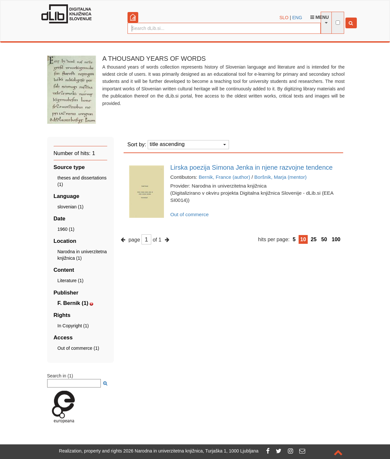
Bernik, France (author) (224, 177)
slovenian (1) (71, 206)
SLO (284, 17)
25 (313, 239)
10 (303, 239)
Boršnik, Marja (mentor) (280, 177)
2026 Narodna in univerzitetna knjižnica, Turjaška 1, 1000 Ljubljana (191, 450)
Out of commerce (189, 214)
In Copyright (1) (73, 325)
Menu (319, 17)
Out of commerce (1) (78, 348)
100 (336, 239)
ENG (297, 17)
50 (324, 239)
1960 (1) (66, 229)
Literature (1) (71, 280)
